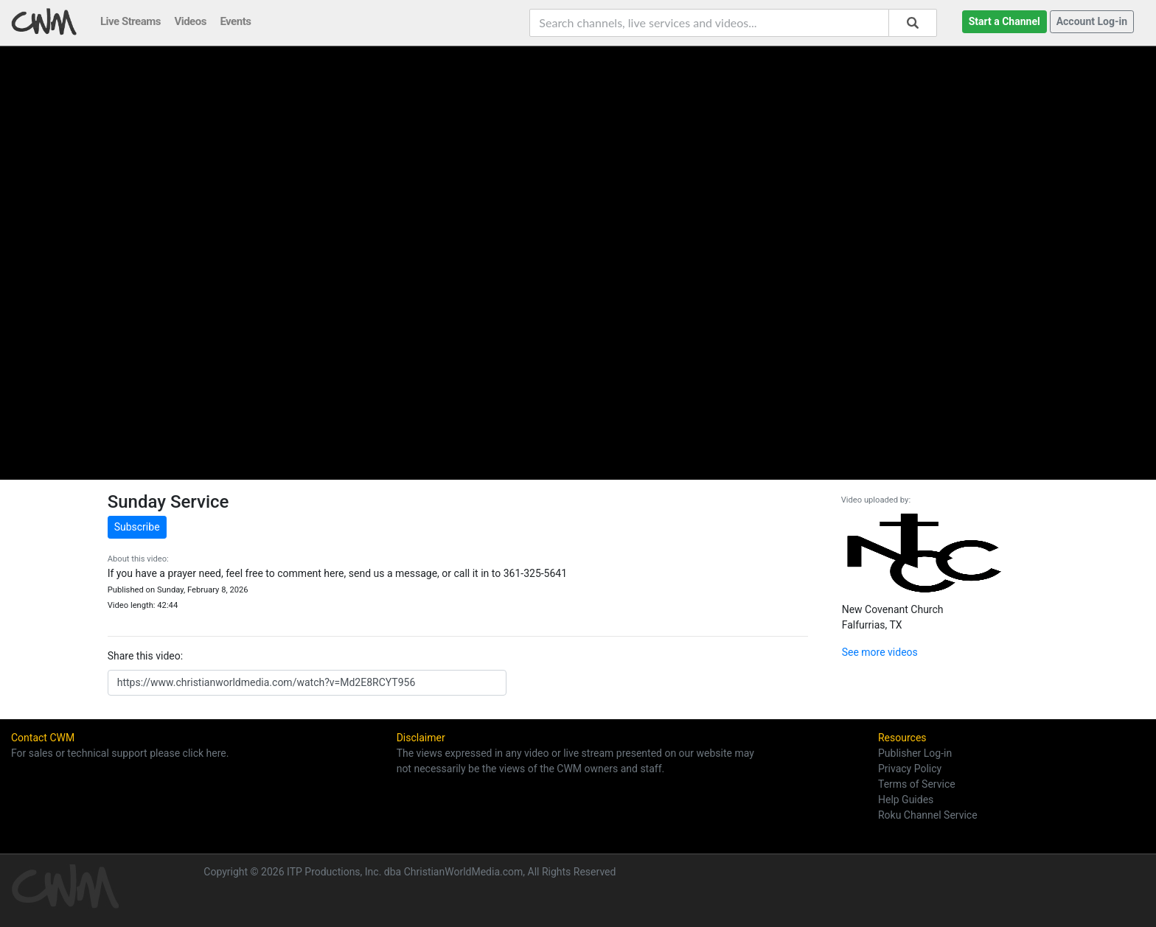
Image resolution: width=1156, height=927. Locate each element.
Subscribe (137, 527)
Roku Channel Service (928, 815)
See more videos (880, 652)
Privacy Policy (909, 768)
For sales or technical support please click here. (120, 753)
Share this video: (145, 656)
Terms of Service (916, 784)
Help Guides (905, 799)
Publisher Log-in (915, 753)
